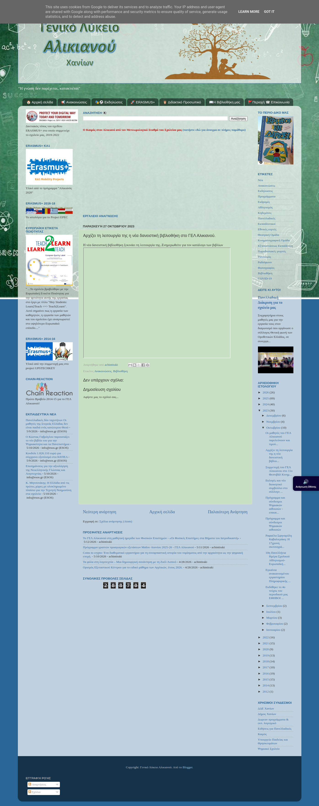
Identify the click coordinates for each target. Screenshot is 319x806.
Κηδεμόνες (265, 213)
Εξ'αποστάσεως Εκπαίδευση (275, 245)
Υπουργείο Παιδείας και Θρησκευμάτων (273, 741)
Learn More (248, 12)
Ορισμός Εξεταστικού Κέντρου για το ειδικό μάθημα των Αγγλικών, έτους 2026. (133, 567)
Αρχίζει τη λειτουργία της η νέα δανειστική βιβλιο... (278, 455)
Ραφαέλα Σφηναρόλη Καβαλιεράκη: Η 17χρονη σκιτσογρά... (278, 541)
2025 (266, 398)
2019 (266, 655)
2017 (266, 667)
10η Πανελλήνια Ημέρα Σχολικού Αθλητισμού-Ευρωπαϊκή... (277, 558)
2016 (266, 673)
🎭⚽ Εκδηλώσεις (109, 102)
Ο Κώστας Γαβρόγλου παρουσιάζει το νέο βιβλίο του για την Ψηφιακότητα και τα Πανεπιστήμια (48, 440)
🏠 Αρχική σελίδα (40, 102)
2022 (266, 637)
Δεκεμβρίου (274, 415)
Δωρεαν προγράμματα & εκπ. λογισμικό (273, 721)
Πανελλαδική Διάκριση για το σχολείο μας (270, 302)
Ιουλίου (271, 611)
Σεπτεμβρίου (274, 605)
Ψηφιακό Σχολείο (269, 748)
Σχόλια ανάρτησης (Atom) (115, 521)
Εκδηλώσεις (265, 191)
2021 (266, 643)
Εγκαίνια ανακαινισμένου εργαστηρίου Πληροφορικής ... (277, 575)
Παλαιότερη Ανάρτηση (227, 511)
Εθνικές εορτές (267, 229)
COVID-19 (265, 278)
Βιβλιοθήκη (120, 371)
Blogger (187, 767)
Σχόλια (34, 792)
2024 (266, 404)
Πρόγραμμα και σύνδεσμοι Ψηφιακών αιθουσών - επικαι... (275, 505)
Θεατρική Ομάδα (268, 234)
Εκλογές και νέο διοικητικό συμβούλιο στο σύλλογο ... (276, 486)
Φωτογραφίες (266, 267)
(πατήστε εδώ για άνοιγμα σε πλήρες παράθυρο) (214, 130)
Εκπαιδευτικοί (267, 224)
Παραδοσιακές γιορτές (272, 251)
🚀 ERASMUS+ (143, 102)
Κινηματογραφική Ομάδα (274, 240)
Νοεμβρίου (273, 421)
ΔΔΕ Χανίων (266, 708)
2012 (266, 691)
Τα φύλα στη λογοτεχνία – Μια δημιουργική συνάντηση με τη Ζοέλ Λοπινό (129, 562)
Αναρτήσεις (37, 784)
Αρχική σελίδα (162, 511)
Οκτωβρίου (273, 427)
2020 (266, 649)
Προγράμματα (267, 196)
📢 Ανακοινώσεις (74, 102)
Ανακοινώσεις (103, 371)
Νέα (260, 180)
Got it (269, 12)
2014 (266, 685)
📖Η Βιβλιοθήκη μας (224, 102)
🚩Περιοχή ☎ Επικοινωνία (269, 102)
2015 (266, 679)
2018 (266, 661)
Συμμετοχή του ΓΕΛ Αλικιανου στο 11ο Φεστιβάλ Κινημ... (278, 470)
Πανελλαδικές (267, 218)
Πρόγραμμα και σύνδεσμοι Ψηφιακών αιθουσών (275, 524)
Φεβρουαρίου (275, 623)
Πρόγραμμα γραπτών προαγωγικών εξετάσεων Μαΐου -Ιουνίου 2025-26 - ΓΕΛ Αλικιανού (138, 547)
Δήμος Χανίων (267, 714)
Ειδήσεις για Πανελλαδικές (275, 728)
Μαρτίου (272, 617)
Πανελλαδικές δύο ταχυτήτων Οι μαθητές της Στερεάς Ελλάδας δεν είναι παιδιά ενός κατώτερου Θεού (47, 423)
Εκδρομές (264, 202)
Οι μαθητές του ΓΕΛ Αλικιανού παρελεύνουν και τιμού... (278, 438)
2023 (266, 410)
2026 (266, 392)
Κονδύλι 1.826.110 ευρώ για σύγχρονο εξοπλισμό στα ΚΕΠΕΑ (47, 455)
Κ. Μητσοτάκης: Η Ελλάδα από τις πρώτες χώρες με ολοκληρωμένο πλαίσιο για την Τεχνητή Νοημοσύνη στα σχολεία (49, 488)
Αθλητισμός (265, 207)
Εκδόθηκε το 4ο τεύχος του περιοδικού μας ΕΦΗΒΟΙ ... (276, 592)
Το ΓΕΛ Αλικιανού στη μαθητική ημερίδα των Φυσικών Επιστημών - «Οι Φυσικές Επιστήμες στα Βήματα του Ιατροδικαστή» (161, 538)
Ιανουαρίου (273, 629)
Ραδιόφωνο (265, 262)
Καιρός (262, 734)
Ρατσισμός (264, 256)
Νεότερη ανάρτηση (99, 511)
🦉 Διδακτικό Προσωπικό (182, 102)
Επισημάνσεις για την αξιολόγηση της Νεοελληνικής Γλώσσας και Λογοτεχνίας (47, 469)
